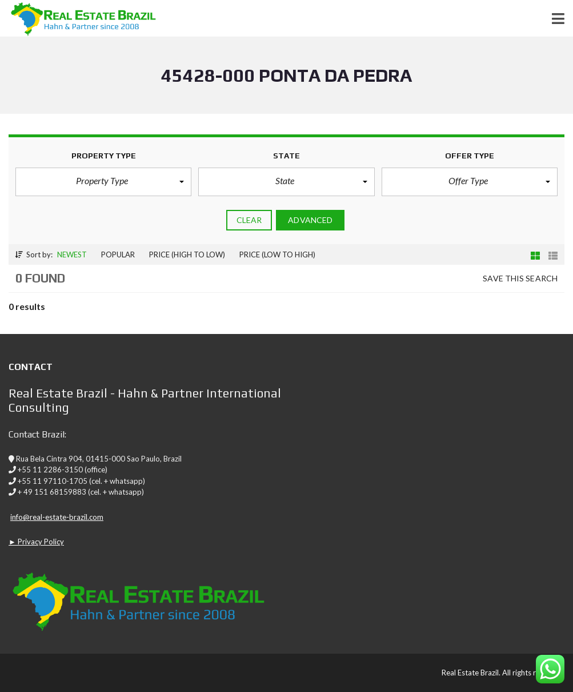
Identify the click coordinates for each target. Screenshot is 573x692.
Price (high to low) (187, 254)
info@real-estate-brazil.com (56, 517)
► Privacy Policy (36, 541)
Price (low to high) (277, 254)
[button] (103, 182)
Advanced (310, 220)
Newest (72, 254)
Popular (118, 254)
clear (249, 220)
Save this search (520, 278)
